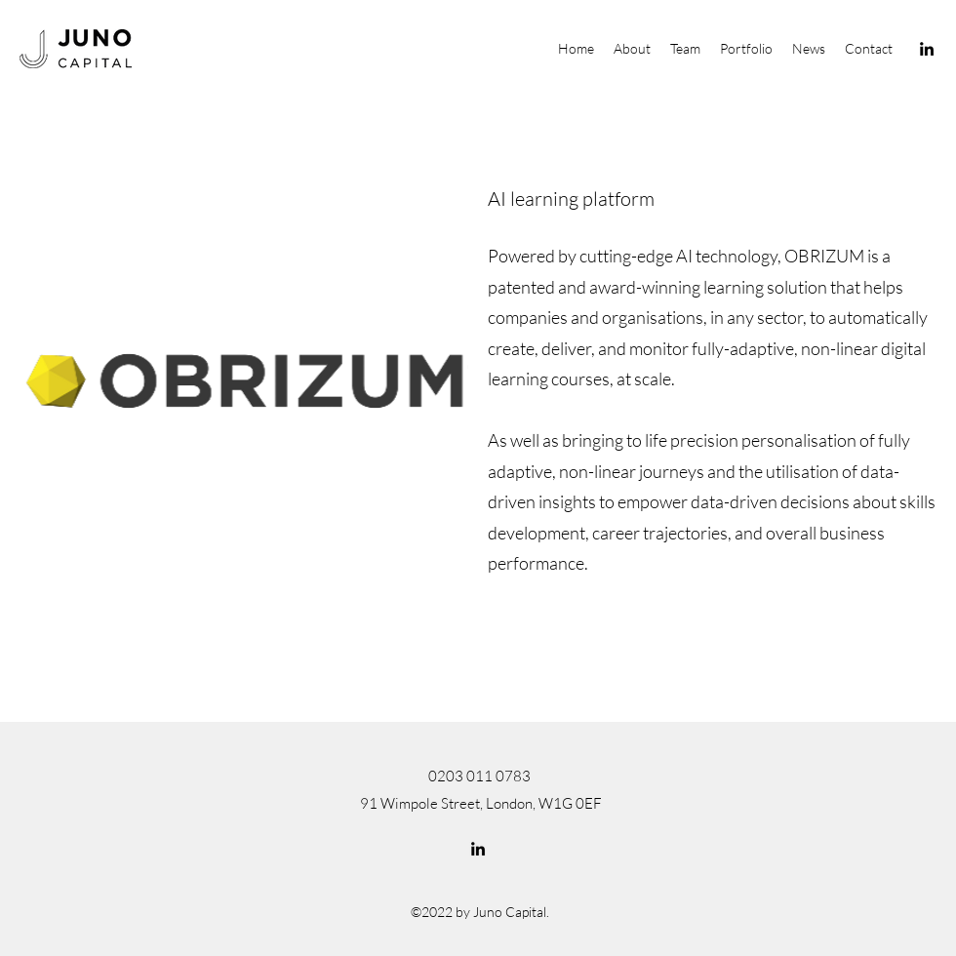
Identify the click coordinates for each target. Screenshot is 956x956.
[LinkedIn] (926, 49)
